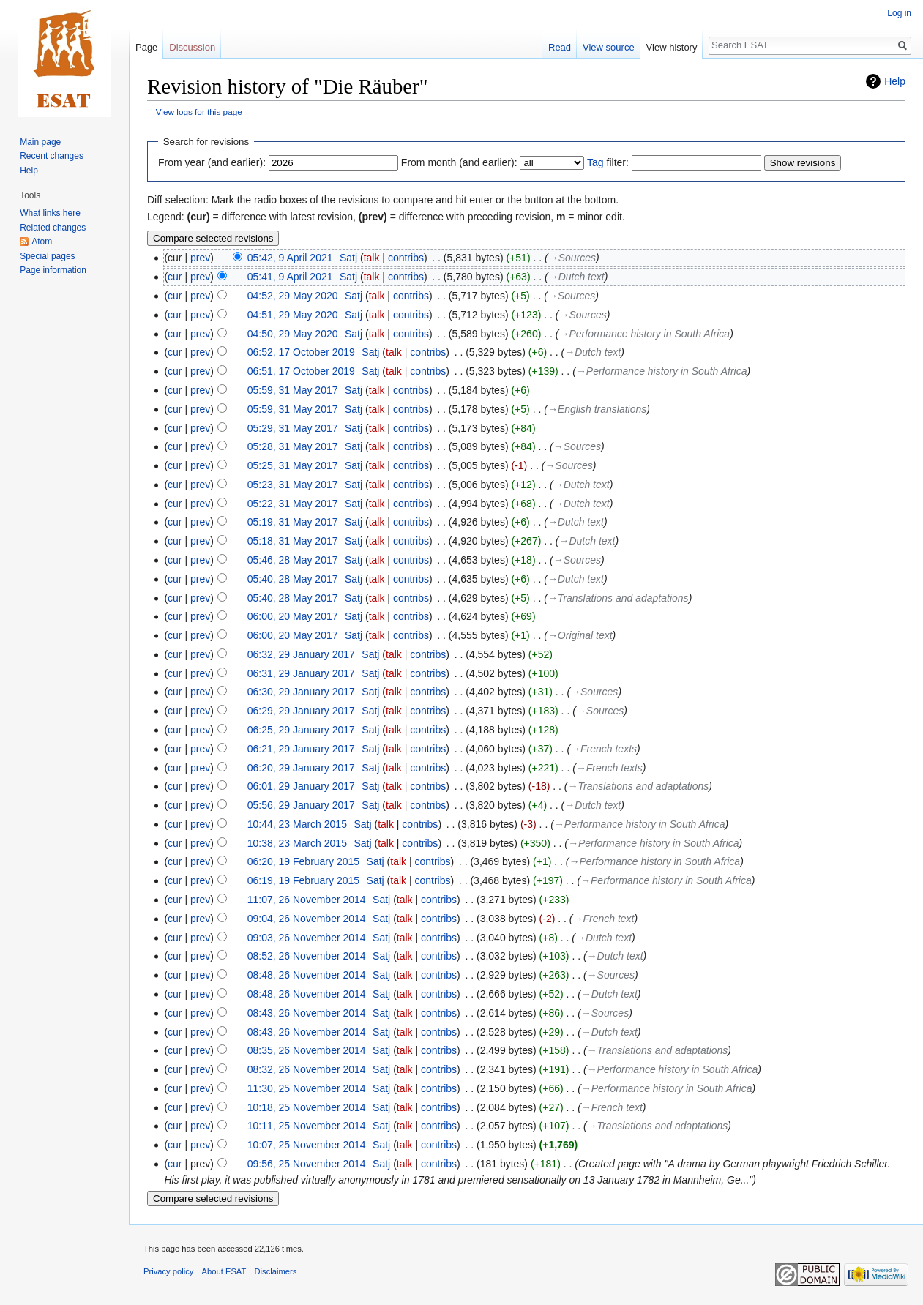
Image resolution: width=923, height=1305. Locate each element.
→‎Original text (580, 635)
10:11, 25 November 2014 (306, 1126)
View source (609, 47)
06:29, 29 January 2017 (301, 711)
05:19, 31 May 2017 (292, 522)
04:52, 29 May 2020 (292, 296)
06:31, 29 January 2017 (301, 673)
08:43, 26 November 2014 (306, 1013)
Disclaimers (276, 1271)
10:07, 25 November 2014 (306, 1145)
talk (372, 257)
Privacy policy (168, 1271)
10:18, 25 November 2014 (306, 1107)
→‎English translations (597, 409)
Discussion (192, 47)
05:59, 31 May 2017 (292, 390)
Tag (595, 162)
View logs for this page (199, 111)
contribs (406, 257)
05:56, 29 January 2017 (301, 805)
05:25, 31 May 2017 (292, 465)
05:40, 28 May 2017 (292, 579)
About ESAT (224, 1271)
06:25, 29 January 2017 (301, 730)
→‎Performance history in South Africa (644, 334)
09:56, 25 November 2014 (306, 1164)
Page (146, 47)
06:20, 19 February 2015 (303, 861)
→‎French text (604, 918)
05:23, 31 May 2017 (292, 484)
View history (672, 47)
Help (894, 81)
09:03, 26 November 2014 (306, 937)
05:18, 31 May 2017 (292, 541)
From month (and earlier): (459, 162)
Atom (41, 241)
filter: (608, 162)
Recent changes (51, 156)
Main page (40, 142)
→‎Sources (572, 257)
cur (175, 277)
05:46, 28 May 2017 (292, 560)
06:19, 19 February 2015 (303, 880)
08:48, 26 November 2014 (306, 975)
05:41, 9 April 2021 (290, 277)
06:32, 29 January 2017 (301, 654)
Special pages (47, 256)
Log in (899, 13)
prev (200, 257)
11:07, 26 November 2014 (306, 899)
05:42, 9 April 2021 (290, 257)
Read (559, 47)
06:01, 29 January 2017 (301, 786)
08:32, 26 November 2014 (306, 1069)
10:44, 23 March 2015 (297, 824)
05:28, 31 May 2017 (292, 446)
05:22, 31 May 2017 (292, 503)
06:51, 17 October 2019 (301, 371)
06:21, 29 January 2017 (301, 749)
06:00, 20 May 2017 (292, 616)
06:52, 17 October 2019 (301, 352)
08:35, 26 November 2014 (306, 1050)
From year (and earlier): (212, 162)
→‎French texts (603, 749)
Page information (53, 270)
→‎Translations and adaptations (618, 598)
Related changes (53, 228)
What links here (50, 213)
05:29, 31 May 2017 (292, 428)
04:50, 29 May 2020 (292, 334)
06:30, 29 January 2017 (301, 692)
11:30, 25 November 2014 (306, 1088)
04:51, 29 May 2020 (292, 315)
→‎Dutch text (576, 277)
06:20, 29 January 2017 (301, 768)
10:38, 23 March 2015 (297, 843)
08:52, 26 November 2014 (306, 956)
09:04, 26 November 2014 (306, 918)
